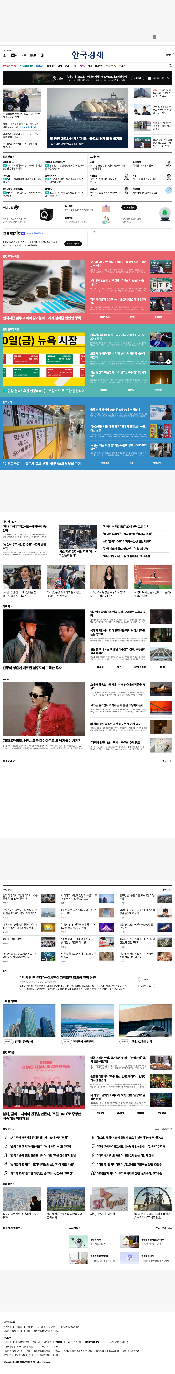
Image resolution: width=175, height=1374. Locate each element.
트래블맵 (100, 1113)
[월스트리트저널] (24, 55)
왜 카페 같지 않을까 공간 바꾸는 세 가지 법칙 (115, 724)
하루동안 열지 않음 (158, 78)
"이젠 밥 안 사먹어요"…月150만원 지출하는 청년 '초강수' (129, 1164)
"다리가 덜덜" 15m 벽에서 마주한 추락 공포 (115, 742)
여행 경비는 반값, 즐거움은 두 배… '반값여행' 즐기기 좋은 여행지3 (118, 1059)
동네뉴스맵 (104, 462)
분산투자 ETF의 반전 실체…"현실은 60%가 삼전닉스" (117, 282)
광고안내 (41, 1326)
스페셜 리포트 (10, 1001)
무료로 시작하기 (73, 243)
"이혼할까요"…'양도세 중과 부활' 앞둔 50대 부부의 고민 (42, 463)
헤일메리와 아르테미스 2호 (145, 192)
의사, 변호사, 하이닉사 (102, 1214)
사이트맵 (47, 1342)
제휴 (17, 1342)
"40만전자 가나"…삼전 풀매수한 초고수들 (126, 556)
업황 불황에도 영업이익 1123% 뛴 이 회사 (78, 955)
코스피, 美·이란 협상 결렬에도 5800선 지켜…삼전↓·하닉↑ (162, 142)
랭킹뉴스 (7, 1129)
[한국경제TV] (14, 55)
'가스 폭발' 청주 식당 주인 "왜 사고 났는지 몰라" (77, 553)
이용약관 (77, 1342)
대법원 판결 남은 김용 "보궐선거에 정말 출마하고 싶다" (137, 911)
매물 (131, 462)
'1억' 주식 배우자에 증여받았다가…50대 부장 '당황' (39, 1138)
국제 (74, 65)
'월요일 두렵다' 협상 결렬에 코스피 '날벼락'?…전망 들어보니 (131, 1138)
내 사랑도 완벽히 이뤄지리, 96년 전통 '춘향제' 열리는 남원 (117, 1097)
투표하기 (146, 979)
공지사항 (73, 1228)
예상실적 (103, 390)
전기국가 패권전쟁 (77, 1042)
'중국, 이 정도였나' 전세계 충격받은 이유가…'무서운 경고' (152, 1216)
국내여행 (120, 1113)
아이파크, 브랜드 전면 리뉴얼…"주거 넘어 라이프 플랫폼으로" (79, 896)
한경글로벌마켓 (26, 65)
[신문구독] (42, 55)
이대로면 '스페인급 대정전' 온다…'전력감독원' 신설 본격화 (21, 135)
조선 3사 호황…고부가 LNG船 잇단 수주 (136, 926)
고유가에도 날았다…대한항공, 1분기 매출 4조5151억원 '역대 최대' (20, 911)
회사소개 (7, 1326)
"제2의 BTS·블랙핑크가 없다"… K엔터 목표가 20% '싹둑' (78, 926)
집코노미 (40, 65)
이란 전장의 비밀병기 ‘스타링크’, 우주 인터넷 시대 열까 (118, 374)
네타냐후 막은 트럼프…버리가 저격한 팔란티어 (22, 194)
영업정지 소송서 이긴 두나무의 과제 (105, 194)
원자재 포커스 (8, 162)
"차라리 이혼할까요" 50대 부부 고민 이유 (125, 527)
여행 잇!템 (162, 1113)
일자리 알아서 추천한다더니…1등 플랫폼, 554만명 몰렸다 (20, 896)
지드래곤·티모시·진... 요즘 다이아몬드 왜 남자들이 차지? (41, 740)
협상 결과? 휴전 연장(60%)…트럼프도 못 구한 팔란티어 (64, 167)
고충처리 (30, 1326)
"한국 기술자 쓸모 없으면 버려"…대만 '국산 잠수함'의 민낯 (43, 1155)
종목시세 (130, 390)
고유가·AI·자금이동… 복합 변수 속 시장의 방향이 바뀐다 (117, 355)
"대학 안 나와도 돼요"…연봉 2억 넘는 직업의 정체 (125, 1155)
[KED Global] (33, 55)
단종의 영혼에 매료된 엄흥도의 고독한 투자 (32, 668)
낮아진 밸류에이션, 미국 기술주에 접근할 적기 (22, 180)
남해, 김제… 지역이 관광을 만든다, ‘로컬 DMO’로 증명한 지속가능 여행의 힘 (42, 1116)
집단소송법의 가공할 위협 (144, 179)
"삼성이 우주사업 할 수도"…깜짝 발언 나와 (24, 546)
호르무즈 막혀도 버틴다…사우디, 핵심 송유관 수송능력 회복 (22, 167)
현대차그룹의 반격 (135, 1042)
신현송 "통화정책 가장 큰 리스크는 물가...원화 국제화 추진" (21, 125)
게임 (90, 65)
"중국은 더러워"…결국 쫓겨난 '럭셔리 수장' (127, 534)
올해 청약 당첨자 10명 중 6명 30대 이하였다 (115, 410)
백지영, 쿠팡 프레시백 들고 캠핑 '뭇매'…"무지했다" (64, 594)
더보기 (122, 65)
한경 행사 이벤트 (11, 1228)
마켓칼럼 (6, 175)
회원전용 (7, 156)
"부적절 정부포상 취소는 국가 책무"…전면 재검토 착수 (162, 109)
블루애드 (52, 1326)
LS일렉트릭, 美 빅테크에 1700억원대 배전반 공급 (162, 93)
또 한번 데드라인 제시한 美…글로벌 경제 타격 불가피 (86, 138)
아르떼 (6, 606)
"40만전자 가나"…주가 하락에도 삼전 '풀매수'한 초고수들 (129, 1173)
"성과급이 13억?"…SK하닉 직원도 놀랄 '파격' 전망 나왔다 (42, 1164)
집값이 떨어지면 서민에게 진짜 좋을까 (21, 1216)
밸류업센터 (157, 462)
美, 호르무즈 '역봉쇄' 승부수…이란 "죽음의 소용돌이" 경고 (21, 115)
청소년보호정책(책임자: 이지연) (115, 1342)
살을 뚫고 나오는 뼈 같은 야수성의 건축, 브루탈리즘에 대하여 (118, 651)
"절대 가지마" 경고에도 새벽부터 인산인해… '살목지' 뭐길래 (131, 1146)
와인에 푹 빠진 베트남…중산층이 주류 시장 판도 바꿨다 (136, 955)
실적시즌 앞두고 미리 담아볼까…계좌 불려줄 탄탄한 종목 (42, 318)
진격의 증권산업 (18, 1042)
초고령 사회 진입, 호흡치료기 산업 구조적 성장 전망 (64, 194)
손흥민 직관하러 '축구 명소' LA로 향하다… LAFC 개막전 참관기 (117, 1078)
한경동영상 (8, 761)
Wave (82, 65)
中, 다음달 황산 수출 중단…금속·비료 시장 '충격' (21, 145)
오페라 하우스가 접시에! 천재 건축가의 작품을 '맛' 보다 (118, 686)
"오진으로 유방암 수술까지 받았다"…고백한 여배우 (107, 594)
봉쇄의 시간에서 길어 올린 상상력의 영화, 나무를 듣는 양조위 (117, 632)
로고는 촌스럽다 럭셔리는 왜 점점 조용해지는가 (116, 705)
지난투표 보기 (146, 985)
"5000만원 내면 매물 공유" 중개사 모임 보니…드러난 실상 (117, 428)
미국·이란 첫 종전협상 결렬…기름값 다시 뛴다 (162, 126)
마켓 (158, 317)
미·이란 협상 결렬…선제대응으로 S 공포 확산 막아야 (108, 167)
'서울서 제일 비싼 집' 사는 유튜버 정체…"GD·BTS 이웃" (118, 447)
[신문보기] (4, 55)
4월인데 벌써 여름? (12, 939)
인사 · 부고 (161, 1228)
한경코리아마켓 (9, 65)
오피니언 (51, 65)
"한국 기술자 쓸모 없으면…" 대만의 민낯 (125, 549)
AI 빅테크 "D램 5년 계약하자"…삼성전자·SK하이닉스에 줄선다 (20, 926)
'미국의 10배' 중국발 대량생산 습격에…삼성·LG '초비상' (41, 1173)
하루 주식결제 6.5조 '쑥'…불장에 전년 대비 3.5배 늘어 (118, 301)
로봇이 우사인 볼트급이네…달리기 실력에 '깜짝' (153, 594)
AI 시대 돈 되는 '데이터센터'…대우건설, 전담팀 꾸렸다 (137, 940)
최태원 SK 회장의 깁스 (143, 165)
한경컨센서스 (105, 317)
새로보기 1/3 (166, 890)
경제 (60, 65)
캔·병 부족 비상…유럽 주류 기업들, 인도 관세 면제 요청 (64, 180)
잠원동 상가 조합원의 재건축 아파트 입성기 (65, 1216)
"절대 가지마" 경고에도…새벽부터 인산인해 (25, 528)
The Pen (7, 1184)
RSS (68, 1342)
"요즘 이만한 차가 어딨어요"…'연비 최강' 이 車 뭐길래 (40, 1146)
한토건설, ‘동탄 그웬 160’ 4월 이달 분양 (137, 896)
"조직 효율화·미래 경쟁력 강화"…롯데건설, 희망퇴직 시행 (78, 940)
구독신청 (18, 1326)
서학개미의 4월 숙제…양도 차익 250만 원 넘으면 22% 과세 (117, 336)
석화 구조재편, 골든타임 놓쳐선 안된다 (104, 180)
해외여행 (140, 1113)
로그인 (169, 55)
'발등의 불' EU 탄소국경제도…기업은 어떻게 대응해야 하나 (20, 955)
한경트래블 (8, 1052)
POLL (6, 971)
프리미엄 (112, 65)
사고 (170, 1228)
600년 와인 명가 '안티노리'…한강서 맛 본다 (78, 911)
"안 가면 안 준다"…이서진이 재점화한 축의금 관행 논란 (58, 977)
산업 (67, 65)
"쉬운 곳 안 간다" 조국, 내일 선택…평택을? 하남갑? (19, 594)
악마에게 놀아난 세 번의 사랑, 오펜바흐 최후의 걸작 (118, 614)
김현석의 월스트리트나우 (55, 162)
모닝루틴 (99, 65)
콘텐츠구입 (24, 1342)
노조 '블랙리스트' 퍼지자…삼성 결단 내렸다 (126, 541)
